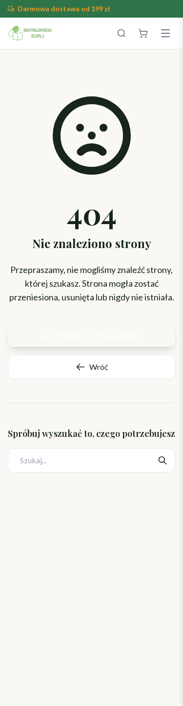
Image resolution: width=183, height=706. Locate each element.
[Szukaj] (121, 33)
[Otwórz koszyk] (143, 33)
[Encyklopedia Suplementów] (30, 33)
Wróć (92, 367)
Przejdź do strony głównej (91, 335)
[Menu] (165, 33)
